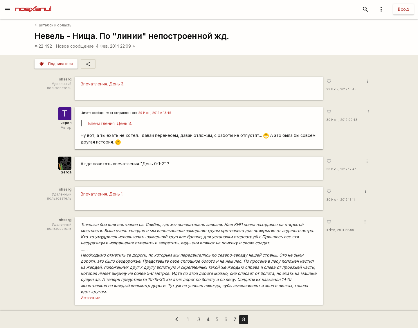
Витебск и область (53, 25)
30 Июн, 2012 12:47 (341, 169)
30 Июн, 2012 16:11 (340, 200)
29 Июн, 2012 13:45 (341, 89)
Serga (66, 172)
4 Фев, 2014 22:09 (115, 46)
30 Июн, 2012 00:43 (341, 120)
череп (65, 123)
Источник (90, 297)
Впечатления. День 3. (102, 83)
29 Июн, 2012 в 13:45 (154, 113)
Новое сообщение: (75, 46)
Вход (403, 9)
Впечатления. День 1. (102, 193)
